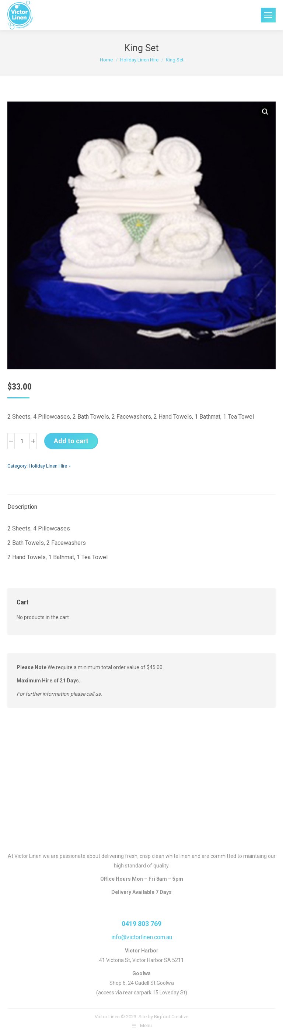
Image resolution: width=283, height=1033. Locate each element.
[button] (265, 111)
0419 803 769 (141, 923)
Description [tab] (22, 506)
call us (93, 694)
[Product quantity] (22, 441)
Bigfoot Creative (171, 1016)
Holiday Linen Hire (48, 466)
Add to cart (71, 441)
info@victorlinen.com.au (141, 937)
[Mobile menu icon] (268, 15)
